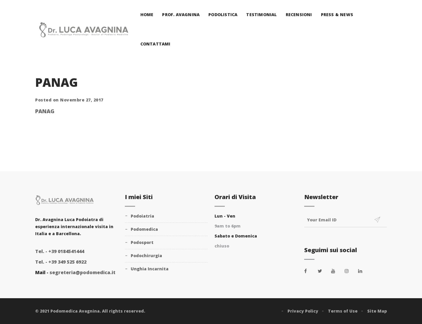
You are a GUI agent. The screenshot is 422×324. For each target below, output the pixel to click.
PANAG (45, 111)
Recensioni (299, 14)
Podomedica (144, 229)
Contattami (155, 44)
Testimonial (261, 14)
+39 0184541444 (59, 251)
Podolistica (222, 14)
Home (147, 14)
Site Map (377, 311)
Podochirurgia (146, 255)
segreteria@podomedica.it (82, 272)
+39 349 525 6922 (60, 262)
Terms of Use (343, 311)
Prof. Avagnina (181, 14)
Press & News (337, 14)
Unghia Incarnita (150, 269)
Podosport (142, 242)
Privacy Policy (302, 311)
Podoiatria (142, 216)
